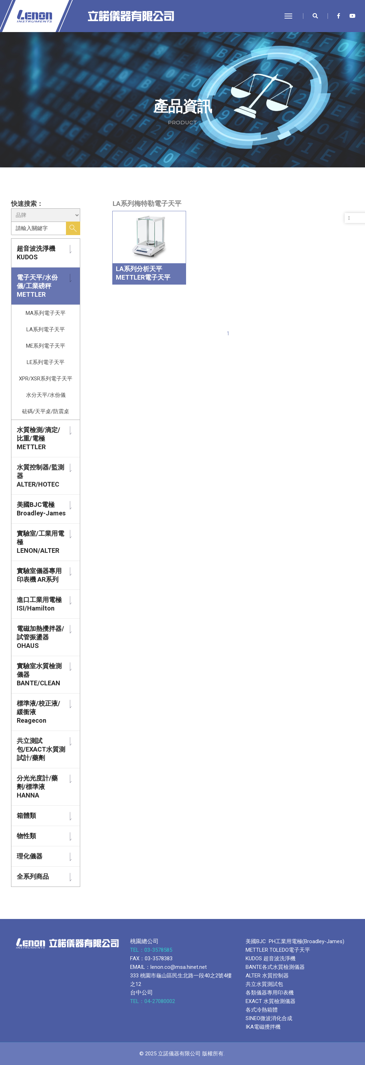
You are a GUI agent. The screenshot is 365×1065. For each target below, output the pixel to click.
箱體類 (26, 815)
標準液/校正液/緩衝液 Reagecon (38, 712)
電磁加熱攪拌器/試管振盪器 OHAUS (40, 637)
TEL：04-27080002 (153, 1001)
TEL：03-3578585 (152, 950)
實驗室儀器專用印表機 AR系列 (39, 575)
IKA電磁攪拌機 (263, 1027)
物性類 (26, 836)
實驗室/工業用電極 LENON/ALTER (40, 542)
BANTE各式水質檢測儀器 (275, 967)
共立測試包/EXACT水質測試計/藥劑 (41, 749)
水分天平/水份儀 (46, 395)
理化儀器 (29, 856)
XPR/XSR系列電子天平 (45, 378)
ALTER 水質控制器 (267, 975)
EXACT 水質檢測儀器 (270, 1001)
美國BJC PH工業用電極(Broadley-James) (295, 941)
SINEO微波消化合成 (269, 1018)
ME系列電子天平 (45, 346)
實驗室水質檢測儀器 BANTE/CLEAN (39, 674)
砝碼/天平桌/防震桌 (45, 411)
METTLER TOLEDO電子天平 (278, 950)
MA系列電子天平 (46, 313)
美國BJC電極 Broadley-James (41, 509)
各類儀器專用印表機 (270, 992)
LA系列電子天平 (45, 329)
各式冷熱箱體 (262, 1010)
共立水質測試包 (264, 984)
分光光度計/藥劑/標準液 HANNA (37, 786)
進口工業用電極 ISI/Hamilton (39, 604)
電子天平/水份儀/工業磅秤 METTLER (37, 286)
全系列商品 (33, 876)
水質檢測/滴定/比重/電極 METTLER (38, 438)
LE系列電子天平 (46, 362)
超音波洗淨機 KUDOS (36, 253)
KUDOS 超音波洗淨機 (270, 958)
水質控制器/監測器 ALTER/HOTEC (40, 475)
